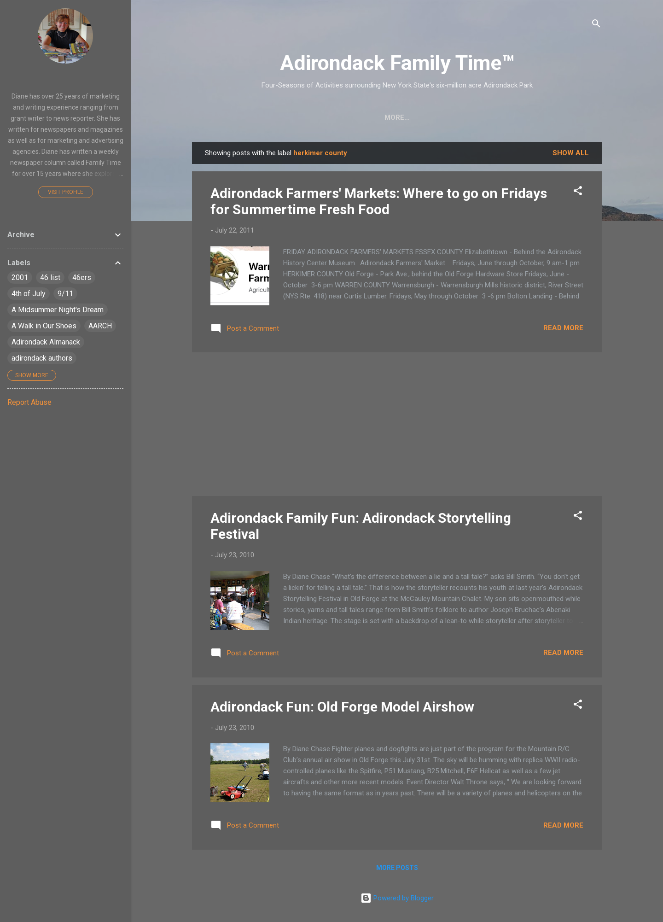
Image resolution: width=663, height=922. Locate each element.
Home (220, 117)
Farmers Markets (466, 117)
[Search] (596, 25)
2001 (20, 277)
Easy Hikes (312, 117)
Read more (563, 328)
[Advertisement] (397, 424)
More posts (397, 867)
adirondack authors (42, 358)
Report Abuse (29, 402)
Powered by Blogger (397, 898)
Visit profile (65, 192)
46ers (81, 277)
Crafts (261, 117)
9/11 (65, 293)
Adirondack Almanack (46, 342)
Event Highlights (550, 117)
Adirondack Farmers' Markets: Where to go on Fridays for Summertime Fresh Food (378, 201)
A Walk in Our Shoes (44, 325)
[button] (577, 192)
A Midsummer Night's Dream (58, 309)
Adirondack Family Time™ (397, 63)
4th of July (29, 293)
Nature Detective (382, 117)
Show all (570, 153)
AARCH (100, 325)
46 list (50, 277)
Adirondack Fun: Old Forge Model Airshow (342, 707)
